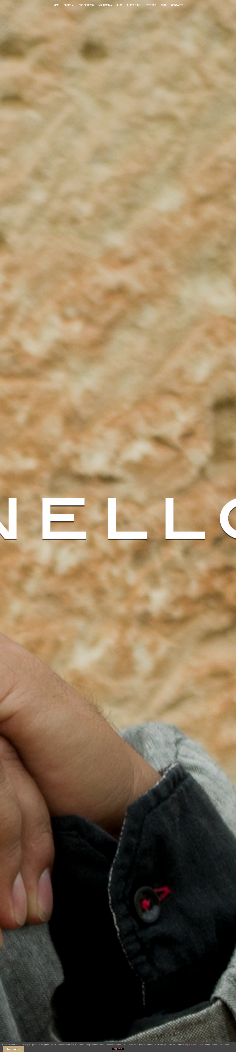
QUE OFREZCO (86, 5)
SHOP (119, 5)
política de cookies (195, 1044)
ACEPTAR (118, 1049)
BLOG (164, 5)
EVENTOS (151, 5)
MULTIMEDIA (105, 5)
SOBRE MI (69, 5)
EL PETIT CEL (134, 5)
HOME (56, 5)
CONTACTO (177, 5)
